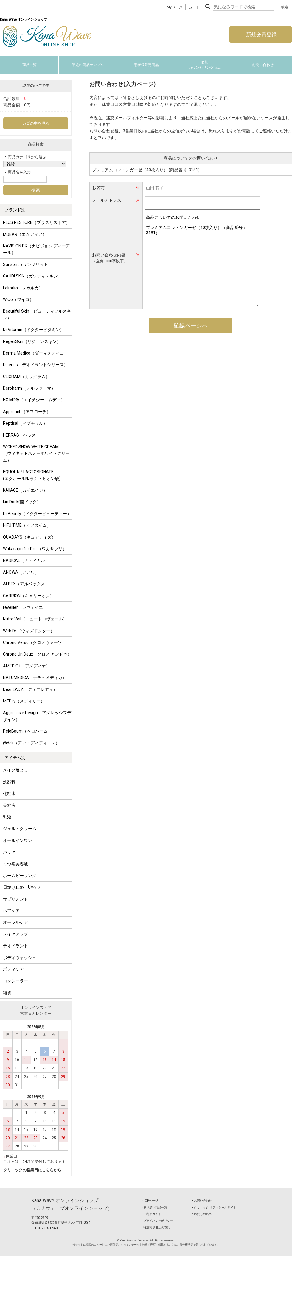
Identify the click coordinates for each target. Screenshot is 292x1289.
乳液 (7, 817)
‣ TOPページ (150, 1200)
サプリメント (15, 899)
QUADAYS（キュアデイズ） (29, 537)
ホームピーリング (19, 875)
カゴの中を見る (35, 123)
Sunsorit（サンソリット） (27, 264)
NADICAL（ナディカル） (26, 560)
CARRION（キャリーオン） (28, 595)
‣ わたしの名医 (202, 1214)
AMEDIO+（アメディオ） (26, 666)
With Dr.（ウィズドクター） (29, 630)
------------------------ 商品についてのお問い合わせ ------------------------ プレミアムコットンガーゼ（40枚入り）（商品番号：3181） (202, 257)
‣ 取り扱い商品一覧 (154, 1207)
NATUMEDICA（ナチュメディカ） (34, 677)
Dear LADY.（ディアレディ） (30, 689)
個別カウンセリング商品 (205, 65)
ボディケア (13, 969)
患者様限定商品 (146, 65)
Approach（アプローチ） (27, 411)
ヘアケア (11, 910)
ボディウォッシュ (19, 957)
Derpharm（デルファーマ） (29, 388)
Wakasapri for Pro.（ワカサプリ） (35, 548)
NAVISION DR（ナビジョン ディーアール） (36, 249)
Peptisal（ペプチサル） (25, 423)
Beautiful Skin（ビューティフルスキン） (37, 314)
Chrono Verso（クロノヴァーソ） (34, 642)
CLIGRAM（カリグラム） (26, 376)
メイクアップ (15, 934)
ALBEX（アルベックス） (26, 583)
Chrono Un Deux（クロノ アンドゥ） (37, 654)
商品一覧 (29, 65)
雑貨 (7, 992)
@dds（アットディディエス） (31, 743)
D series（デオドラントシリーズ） (35, 364)
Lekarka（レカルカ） (23, 288)
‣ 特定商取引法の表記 (156, 1227)
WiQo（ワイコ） (18, 299)
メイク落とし (15, 770)
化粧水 (9, 793)
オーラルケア (15, 922)
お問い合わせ (263, 65)
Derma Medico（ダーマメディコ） (35, 353)
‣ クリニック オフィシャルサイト (214, 1207)
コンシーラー (15, 980)
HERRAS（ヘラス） (21, 435)
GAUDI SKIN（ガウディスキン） (32, 276)
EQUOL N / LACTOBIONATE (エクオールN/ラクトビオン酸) (31, 475)
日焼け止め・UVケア (22, 887)
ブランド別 (14, 210)
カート (194, 7)
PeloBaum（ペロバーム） (27, 731)
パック (9, 852)
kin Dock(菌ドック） (22, 501)
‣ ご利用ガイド (151, 1214)
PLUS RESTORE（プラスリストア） (36, 222)
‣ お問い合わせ (202, 1200)
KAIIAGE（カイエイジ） (25, 490)
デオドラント (15, 945)
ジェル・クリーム (19, 828)
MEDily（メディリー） (24, 701)
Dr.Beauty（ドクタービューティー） (37, 513)
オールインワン (17, 840)
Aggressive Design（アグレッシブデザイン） (37, 716)
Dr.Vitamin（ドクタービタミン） (33, 329)
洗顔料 (9, 782)
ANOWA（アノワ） (21, 572)
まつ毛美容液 (15, 864)
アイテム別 (14, 757)
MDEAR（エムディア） (24, 234)
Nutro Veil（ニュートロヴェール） (35, 619)
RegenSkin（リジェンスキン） (32, 341)
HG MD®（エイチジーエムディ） (34, 399)
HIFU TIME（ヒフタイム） (27, 525)
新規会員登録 (261, 34)
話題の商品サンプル (88, 65)
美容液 (9, 805)
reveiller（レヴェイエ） (25, 607)
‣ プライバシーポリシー (157, 1220)
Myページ (174, 7)
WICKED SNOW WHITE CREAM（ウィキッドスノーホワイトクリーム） (36, 453)
